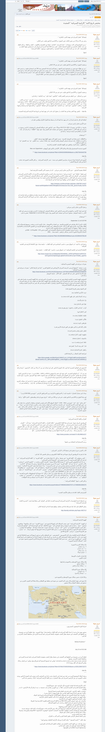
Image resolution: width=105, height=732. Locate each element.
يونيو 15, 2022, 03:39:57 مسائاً (76, 83)
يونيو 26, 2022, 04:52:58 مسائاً (76, 365)
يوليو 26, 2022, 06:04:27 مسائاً (76, 623)
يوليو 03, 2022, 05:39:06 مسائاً (76, 447)
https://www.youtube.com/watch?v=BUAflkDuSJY (66, 434)
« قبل (14, 26)
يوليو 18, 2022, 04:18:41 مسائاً (76, 517)
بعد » (11, 26)
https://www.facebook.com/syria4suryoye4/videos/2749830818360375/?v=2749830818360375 (52, 485)
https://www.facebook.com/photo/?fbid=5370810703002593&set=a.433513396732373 (55, 666)
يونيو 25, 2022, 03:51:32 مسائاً (76, 261)
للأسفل (27, 30)
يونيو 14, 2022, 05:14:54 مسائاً (76, 58)
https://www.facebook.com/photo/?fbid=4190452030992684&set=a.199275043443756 (55, 152)
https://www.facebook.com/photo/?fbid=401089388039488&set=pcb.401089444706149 (54, 236)
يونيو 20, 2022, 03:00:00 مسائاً (76, 167)
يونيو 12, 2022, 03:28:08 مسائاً (76, 34)
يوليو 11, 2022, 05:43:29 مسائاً (76, 498)
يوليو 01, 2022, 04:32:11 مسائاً (76, 416)
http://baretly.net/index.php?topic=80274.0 (68, 510)
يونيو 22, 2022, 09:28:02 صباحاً (76, 204)
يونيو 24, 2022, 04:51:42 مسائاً (76, 241)
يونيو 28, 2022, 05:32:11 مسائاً (76, 390)
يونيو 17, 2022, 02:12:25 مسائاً (76, 117)
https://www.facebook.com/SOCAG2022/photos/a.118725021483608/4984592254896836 (54, 271)
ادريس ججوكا (91, 34)
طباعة (11, 30)
